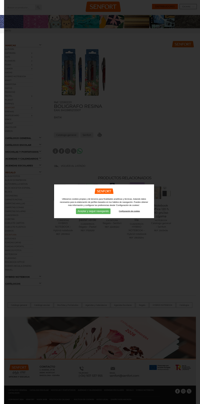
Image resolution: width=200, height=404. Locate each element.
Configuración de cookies (129, 209)
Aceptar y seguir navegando (93, 208)
